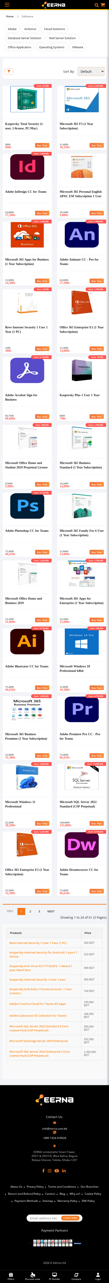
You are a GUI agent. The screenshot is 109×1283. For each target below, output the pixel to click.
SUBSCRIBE (70, 1218)
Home (10, 16)
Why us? (75, 1194)
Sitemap (47, 1201)
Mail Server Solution (62, 38)
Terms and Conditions (62, 1187)
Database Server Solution (24, 38)
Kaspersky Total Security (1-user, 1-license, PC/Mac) (24, 126)
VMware (77, 47)
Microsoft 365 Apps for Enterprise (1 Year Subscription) (81, 600)
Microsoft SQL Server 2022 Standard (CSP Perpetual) (78, 804)
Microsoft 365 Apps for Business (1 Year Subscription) (27, 261)
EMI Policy (88, 1201)
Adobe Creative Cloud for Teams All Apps (37, 1004)
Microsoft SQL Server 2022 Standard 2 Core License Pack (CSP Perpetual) (38, 1028)
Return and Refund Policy (24, 1194)
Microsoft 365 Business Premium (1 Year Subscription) (26, 736)
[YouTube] (56, 1171)
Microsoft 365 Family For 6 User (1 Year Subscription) (82, 532)
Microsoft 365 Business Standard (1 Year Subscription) (81, 465)
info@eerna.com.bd (54, 1128)
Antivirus (30, 29)
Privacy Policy (35, 1187)
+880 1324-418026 (54, 1138)
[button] (97, 5)
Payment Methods (26, 1201)
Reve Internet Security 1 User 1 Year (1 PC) (38, 943)
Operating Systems (51, 47)
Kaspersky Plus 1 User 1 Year (80, 395)
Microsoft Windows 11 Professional (20, 804)
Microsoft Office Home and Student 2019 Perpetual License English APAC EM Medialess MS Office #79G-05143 (26, 469)
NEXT (50, 911)
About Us (16, 1187)
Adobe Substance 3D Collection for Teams (38, 1016)
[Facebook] (43, 1171)
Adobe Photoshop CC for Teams (26, 530)
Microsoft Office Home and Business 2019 (23, 600)
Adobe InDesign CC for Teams (25, 191)
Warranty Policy (67, 1201)
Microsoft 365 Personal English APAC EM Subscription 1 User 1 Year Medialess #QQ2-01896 (81, 196)
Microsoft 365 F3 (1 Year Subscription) (76, 126)
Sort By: (69, 71)
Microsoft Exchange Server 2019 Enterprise (38, 1041)
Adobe (12, 29)
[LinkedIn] (64, 1171)
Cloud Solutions (54, 29)
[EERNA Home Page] (54, 5)
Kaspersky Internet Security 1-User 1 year (37, 980)
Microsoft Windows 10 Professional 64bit (75, 668)
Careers (50, 1194)
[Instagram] (49, 1171)
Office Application (19, 47)
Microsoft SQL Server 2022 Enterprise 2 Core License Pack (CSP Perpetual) (39, 1054)
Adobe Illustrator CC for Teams (26, 666)
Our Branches (90, 1187)
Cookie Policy (93, 1194)
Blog (62, 1194)
